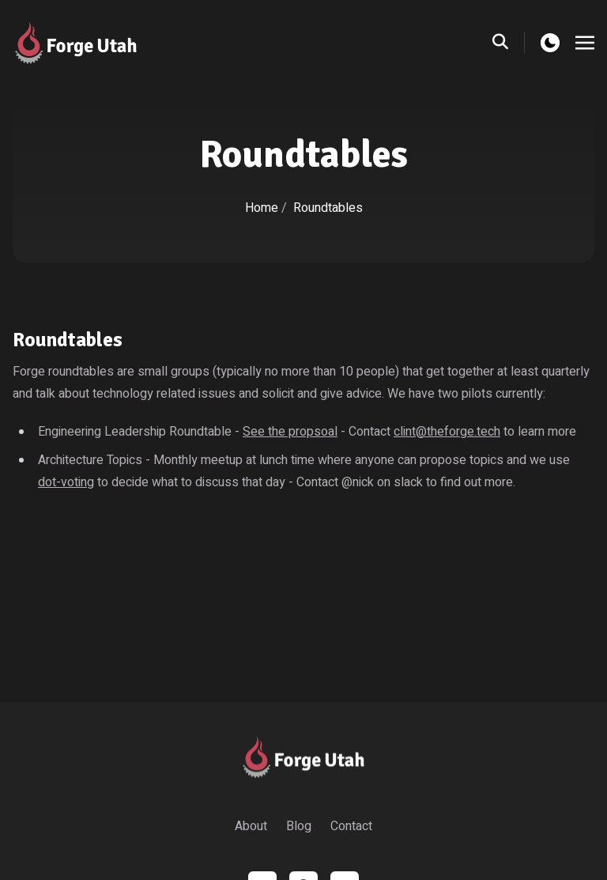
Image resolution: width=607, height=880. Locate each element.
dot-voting (66, 482)
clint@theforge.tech (447, 431)
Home (261, 207)
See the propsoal (290, 431)
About (251, 826)
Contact (351, 826)
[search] (508, 43)
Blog (298, 826)
